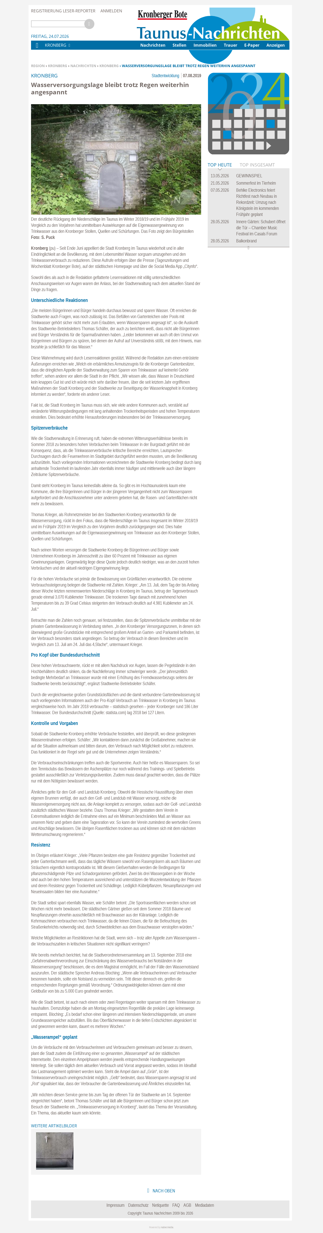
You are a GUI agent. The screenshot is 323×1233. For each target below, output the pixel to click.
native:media (167, 1227)
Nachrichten (83, 65)
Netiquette (160, 1205)
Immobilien (205, 45)
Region (38, 65)
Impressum (115, 1205)
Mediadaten (204, 1205)
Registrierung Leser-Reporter (63, 11)
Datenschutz (138, 1205)
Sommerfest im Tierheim (256, 183)
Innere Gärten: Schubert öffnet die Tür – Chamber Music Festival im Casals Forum (260, 227)
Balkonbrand (246, 240)
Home (37, 48)
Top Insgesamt (257, 164)
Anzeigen (275, 45)
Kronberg (57, 65)
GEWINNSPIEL (249, 175)
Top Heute (220, 165)
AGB (187, 1205)
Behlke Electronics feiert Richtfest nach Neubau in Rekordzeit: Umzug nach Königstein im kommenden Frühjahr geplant (257, 202)
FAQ (176, 1205)
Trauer (230, 45)
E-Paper (251, 45)
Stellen (179, 45)
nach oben (163, 1190)
